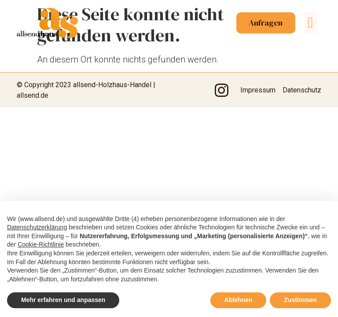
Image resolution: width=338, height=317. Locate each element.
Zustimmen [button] (300, 299)
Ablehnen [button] (238, 299)
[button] (310, 24)
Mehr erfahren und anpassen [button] (63, 299)
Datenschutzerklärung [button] (37, 227)
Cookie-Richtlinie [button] (41, 244)
